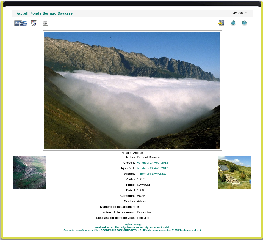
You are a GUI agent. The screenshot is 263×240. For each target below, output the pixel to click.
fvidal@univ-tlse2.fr (86, 230)
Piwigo (138, 224)
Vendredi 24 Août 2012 (152, 162)
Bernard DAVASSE (153, 173)
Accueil (22, 13)
